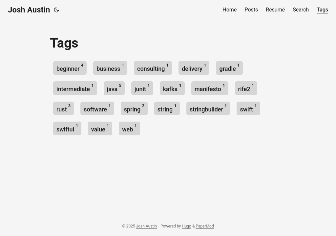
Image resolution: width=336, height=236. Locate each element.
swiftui (67, 128)
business (110, 67)
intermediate (75, 87)
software (97, 108)
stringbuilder (208, 108)
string (167, 108)
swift (248, 108)
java (114, 87)
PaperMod (205, 226)
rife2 (246, 87)
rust (63, 108)
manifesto (210, 87)
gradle (229, 67)
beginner (69, 67)
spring (134, 108)
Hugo (186, 226)
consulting (153, 67)
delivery (194, 67)
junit (142, 87)
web (129, 128)
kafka (172, 87)
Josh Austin (29, 9)
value (100, 128)
